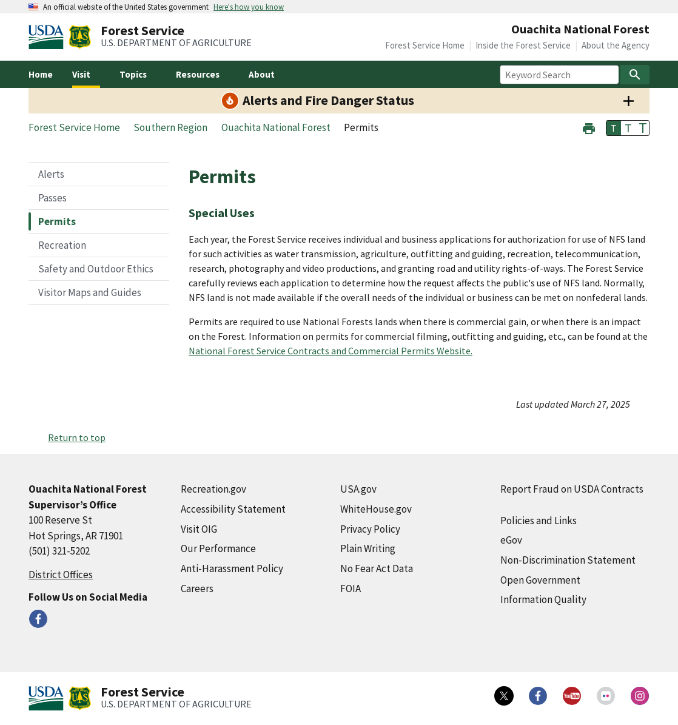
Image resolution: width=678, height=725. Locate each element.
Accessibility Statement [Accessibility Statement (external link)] (233, 509)
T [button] (614, 128)
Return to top (77, 437)
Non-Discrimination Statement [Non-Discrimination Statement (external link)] (568, 560)
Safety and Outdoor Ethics (95, 268)
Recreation (62, 245)
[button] (589, 127)
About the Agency (615, 45)
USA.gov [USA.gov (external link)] (358, 489)
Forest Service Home (425, 45)
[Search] (634, 74)
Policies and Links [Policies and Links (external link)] (538, 520)
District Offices (61, 574)
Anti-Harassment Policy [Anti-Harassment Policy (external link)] (232, 568)
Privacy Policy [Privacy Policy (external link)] (370, 529)
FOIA (350, 588)
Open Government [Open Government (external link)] (540, 580)
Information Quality (543, 599)
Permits (57, 221)
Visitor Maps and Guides (89, 292)
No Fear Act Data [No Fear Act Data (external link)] (376, 568)
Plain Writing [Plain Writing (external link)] (367, 548)
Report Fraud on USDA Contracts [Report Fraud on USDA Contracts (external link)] (571, 489)
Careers (197, 588)
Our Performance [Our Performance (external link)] (218, 548)
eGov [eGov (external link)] (511, 540)
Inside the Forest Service (523, 45)
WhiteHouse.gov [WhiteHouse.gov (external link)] (376, 509)
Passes (52, 197)
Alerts (51, 174)
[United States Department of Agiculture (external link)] (49, 37)
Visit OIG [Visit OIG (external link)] (199, 529)
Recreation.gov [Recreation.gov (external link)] (213, 489)
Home (41, 74)
